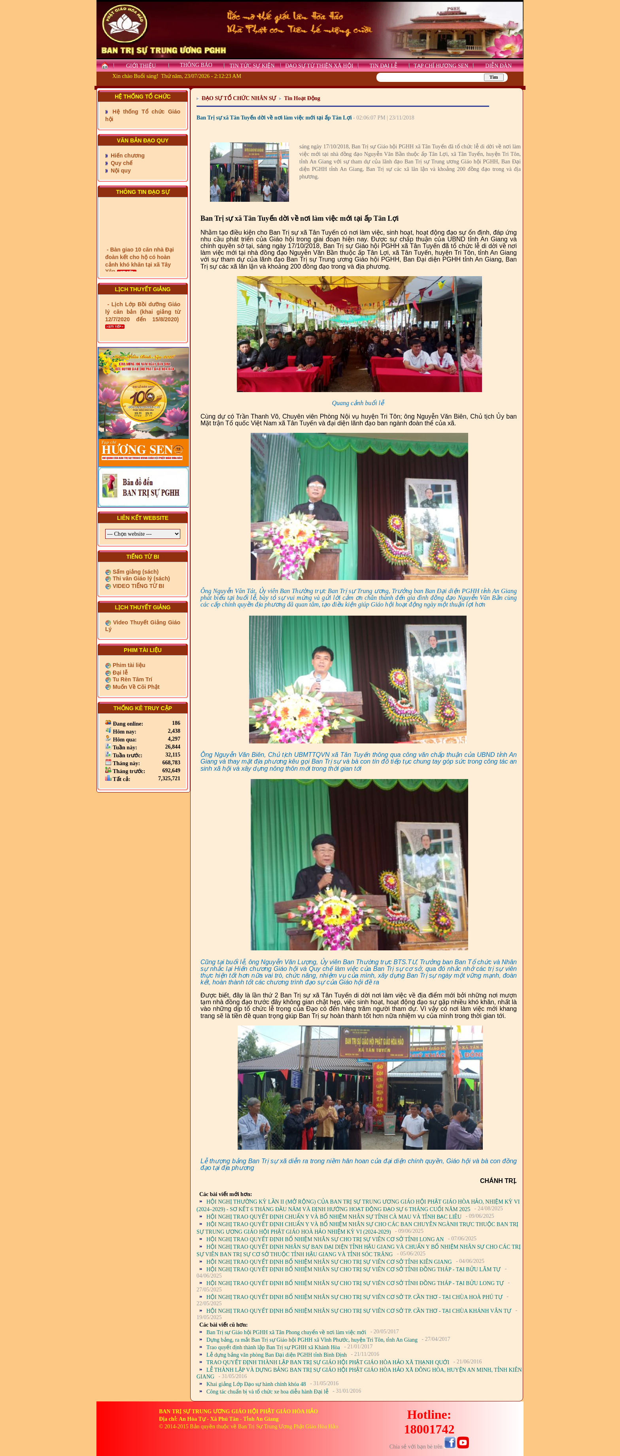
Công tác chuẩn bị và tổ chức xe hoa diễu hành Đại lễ (267, 1392)
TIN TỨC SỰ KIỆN (251, 66)
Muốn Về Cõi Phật (135, 687)
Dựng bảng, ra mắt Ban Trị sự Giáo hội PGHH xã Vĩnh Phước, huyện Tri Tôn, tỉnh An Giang (312, 1340)
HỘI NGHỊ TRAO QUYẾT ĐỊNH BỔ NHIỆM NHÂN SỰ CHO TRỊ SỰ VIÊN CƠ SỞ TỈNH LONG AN (325, 1239)
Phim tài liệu (128, 665)
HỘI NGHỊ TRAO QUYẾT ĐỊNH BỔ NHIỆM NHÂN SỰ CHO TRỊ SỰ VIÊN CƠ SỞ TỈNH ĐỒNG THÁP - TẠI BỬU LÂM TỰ (353, 1269)
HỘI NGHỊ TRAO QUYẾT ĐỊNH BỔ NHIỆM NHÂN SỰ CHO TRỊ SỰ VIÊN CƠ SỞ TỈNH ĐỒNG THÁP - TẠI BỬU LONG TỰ (355, 1283)
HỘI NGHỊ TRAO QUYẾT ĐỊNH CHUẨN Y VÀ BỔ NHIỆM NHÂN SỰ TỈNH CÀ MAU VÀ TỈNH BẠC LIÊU (333, 1217)
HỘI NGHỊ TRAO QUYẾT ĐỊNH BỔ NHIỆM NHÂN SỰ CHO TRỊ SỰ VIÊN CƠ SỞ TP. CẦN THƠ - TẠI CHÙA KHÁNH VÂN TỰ (358, 1311)
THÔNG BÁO (196, 65)
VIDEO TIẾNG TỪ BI (137, 586)
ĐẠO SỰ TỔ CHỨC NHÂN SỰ (239, 98)
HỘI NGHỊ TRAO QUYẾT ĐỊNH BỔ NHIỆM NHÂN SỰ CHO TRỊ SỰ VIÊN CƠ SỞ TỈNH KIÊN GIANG (329, 1262)
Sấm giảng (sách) (135, 572)
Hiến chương (127, 155)
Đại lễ (119, 672)
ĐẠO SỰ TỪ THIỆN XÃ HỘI (319, 66)
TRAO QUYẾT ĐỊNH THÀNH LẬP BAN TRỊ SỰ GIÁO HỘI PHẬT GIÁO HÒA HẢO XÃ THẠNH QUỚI (327, 1362)
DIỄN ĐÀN (498, 66)
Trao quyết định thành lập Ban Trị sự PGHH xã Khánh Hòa (273, 1347)
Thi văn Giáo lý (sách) (140, 578)
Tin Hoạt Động (302, 98)
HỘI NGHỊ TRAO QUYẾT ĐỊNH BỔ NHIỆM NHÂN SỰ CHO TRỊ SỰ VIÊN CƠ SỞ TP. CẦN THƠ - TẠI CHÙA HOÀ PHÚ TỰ (354, 1297)
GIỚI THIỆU (141, 66)
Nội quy (120, 170)
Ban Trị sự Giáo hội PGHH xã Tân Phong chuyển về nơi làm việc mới (286, 1332)
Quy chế (120, 163)
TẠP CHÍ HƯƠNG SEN (441, 66)
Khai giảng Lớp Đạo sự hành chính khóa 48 (256, 1384)
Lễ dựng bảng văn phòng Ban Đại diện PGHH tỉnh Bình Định (276, 1355)
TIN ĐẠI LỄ (383, 66)
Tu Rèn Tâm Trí (131, 679)
